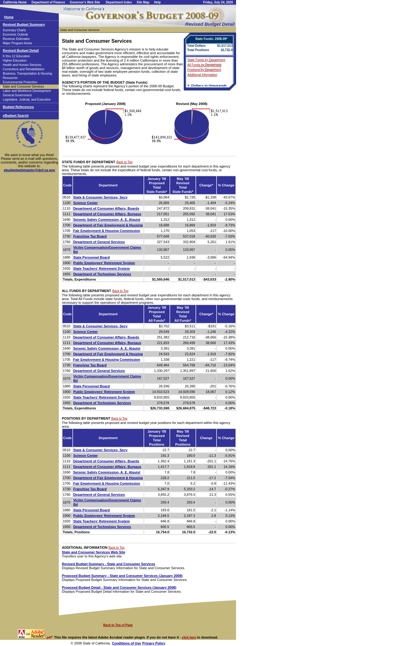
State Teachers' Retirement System (101, 268)
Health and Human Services (22, 65)
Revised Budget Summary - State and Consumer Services (108, 564)
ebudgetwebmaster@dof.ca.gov (29, 170)
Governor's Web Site (85, 2)
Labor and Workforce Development (27, 91)
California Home (15, 2)
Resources (10, 78)
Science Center (85, 203)
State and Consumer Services (23, 86)
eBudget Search (16, 115)
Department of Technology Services (102, 274)
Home (9, 17)
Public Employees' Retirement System (104, 263)
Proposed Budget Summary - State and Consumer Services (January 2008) (122, 576)
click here (189, 637)
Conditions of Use (126, 643)
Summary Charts (14, 30)
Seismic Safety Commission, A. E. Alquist (106, 219)
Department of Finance (48, 2)
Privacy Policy (154, 643)
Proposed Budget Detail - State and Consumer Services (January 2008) (119, 587)
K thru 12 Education (16, 56)
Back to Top (124, 162)
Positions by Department (204, 70)
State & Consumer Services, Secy (100, 197)
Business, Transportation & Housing (27, 73)
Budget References (18, 107)
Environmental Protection (20, 82)
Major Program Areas (17, 43)
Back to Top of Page (118, 625)
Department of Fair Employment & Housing (108, 225)
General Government (17, 95)
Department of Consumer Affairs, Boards (106, 208)
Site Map (142, 2)
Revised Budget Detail (21, 50)
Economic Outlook (15, 34)
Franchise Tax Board (90, 236)
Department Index (119, 2)
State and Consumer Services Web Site (93, 552)
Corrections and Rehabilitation (23, 69)
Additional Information (202, 74)
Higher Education (15, 60)
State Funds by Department (206, 60)
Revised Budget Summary (24, 24)
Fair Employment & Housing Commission (106, 231)
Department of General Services (99, 242)
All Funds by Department (204, 65)
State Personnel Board (91, 257)
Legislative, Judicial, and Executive (27, 99)
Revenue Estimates (16, 39)
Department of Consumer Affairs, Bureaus (107, 214)
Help (157, 2)
